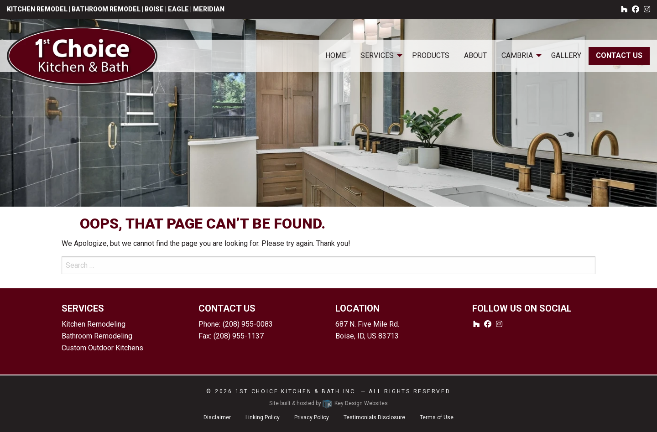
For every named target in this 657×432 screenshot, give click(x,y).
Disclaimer (217, 417)
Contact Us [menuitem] (619, 55)
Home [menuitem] (335, 55)
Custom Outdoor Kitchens (102, 348)
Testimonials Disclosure (374, 417)
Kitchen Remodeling (93, 324)
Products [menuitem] (430, 55)
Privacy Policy (311, 417)
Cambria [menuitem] (517, 55)
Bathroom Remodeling (97, 336)
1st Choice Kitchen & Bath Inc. (296, 391)
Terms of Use (437, 417)
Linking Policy (262, 417)
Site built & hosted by (328, 403)
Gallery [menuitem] (566, 55)
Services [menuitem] (377, 55)
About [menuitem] (475, 55)
